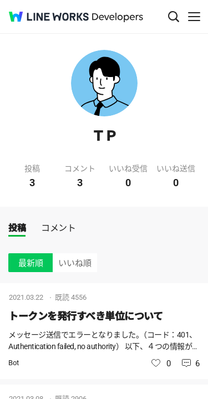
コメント (58, 228)
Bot (13, 363)
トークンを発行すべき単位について (85, 316)
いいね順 (75, 263)
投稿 (17, 228)
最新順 (30, 263)
